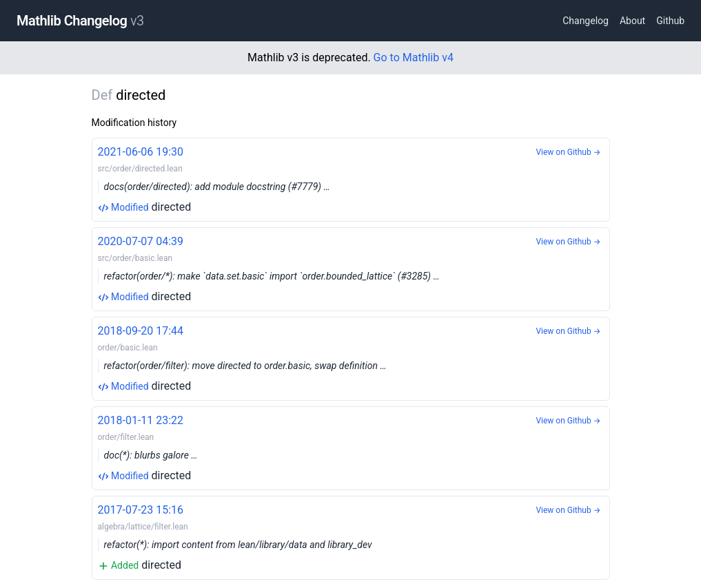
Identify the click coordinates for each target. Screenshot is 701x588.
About (632, 20)
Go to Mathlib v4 (414, 57)
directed (351, 178)
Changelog (585, 20)
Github (670, 20)
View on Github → (568, 152)
